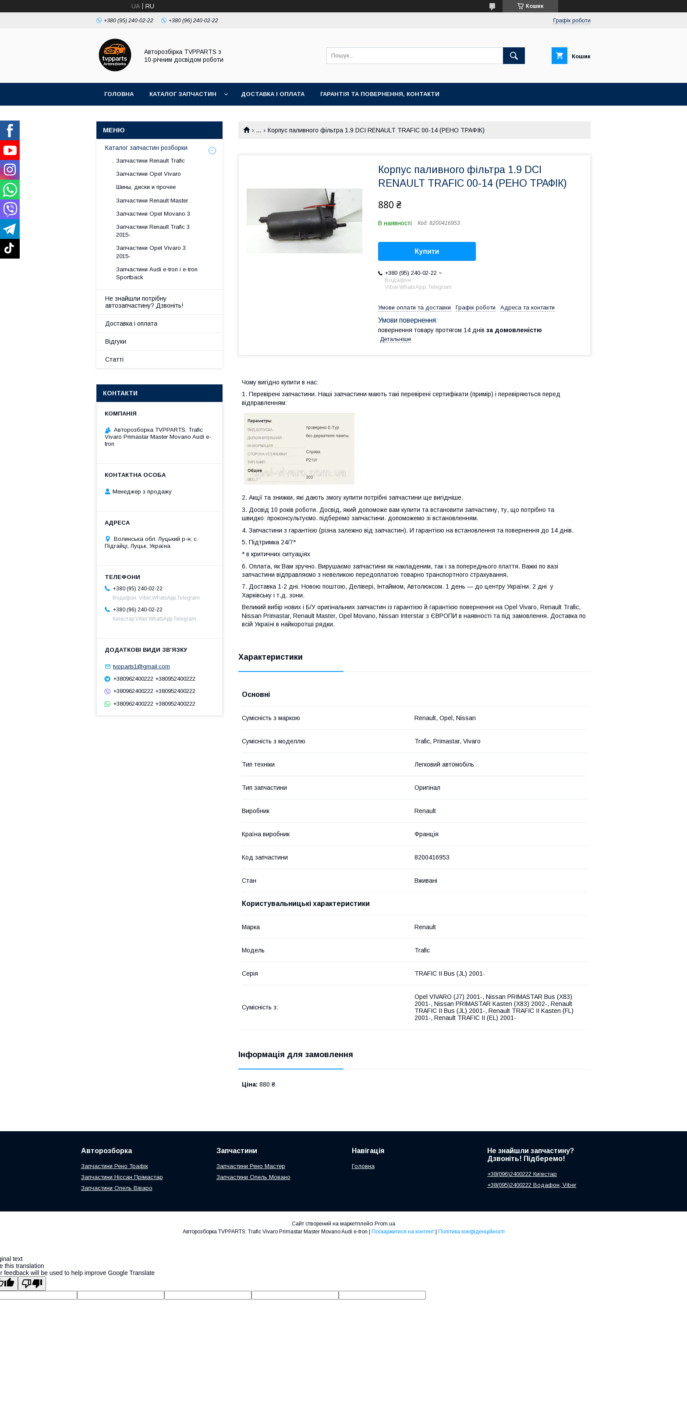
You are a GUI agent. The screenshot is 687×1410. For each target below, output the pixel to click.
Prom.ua (385, 1224)
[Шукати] (514, 55)
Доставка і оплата (273, 94)
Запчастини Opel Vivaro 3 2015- (151, 252)
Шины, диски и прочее (146, 187)
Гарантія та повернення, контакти (379, 94)
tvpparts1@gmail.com (141, 666)
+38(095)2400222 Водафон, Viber (531, 1185)
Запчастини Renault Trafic (150, 160)
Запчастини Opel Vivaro (148, 173)
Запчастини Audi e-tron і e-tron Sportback (157, 273)
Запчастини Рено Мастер (250, 1166)
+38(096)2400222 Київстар (522, 1174)
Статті (114, 359)
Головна (119, 94)
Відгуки (115, 341)
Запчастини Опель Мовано (253, 1177)
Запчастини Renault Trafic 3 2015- (153, 231)
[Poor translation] (32, 1283)
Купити (427, 251)
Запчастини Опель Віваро (116, 1188)
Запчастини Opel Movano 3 (153, 213)
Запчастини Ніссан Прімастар (122, 1177)
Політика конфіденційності (471, 1232)
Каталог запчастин (182, 94)
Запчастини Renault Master (152, 200)
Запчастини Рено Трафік (114, 1166)
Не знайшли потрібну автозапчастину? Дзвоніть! (144, 302)
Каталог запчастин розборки (146, 147)
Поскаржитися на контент (403, 1232)
